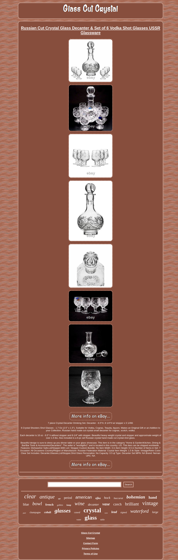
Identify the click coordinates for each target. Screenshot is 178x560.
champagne (35, 512)
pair (24, 513)
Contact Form (90, 543)
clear (30, 496)
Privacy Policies (90, 548)
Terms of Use (90, 553)
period (68, 498)
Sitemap (90, 538)
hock (107, 498)
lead (114, 512)
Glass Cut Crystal (90, 533)
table (102, 519)
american (83, 497)
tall (59, 499)
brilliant (132, 504)
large (155, 512)
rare (106, 513)
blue (26, 504)
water (78, 519)
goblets (60, 505)
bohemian (136, 497)
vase (106, 504)
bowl (37, 503)
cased (77, 512)
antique (47, 497)
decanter (93, 504)
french (49, 504)
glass (91, 517)
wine (79, 503)
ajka (97, 498)
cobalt (47, 512)
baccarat (118, 498)
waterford (139, 511)
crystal (92, 510)
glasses (63, 510)
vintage (150, 503)
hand (153, 497)
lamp (69, 505)
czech (117, 504)
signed (123, 512)
